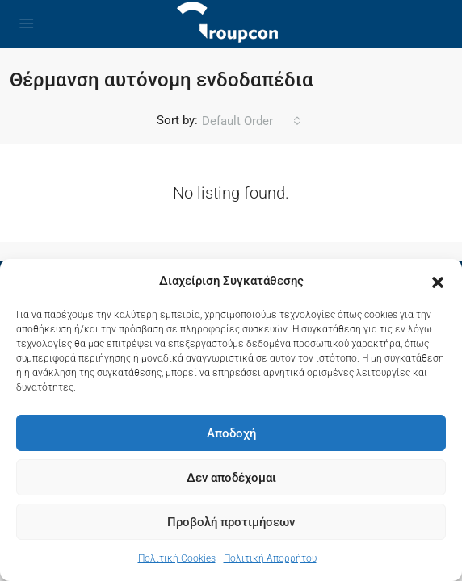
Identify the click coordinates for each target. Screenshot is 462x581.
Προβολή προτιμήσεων (231, 522)
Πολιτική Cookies (177, 558)
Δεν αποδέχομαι (231, 477)
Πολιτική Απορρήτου (270, 558)
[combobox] (252, 121)
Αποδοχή (231, 433)
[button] (438, 282)
